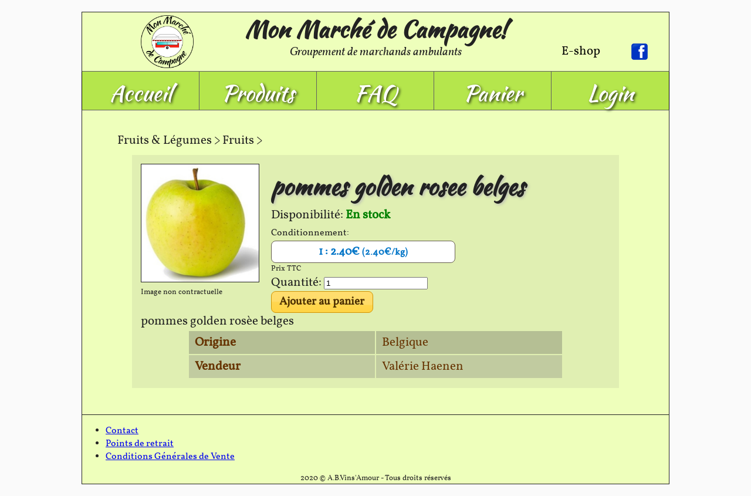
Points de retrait (140, 443)
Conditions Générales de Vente (170, 456)
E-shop (580, 51)
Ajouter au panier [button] (321, 301)
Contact (122, 430)
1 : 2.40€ (363, 251)
